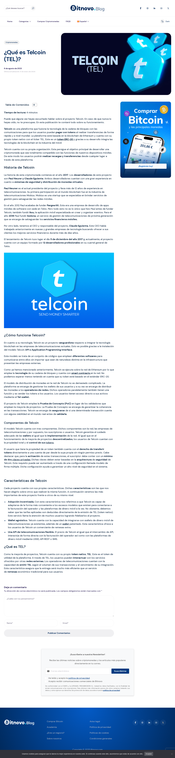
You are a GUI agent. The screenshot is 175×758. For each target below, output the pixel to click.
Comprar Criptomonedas (48, 21)
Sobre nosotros (54, 738)
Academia (52, 727)
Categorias (24, 21)
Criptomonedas (12, 42)
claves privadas (21, 459)
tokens (50, 442)
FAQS (68, 21)
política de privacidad (79, 678)
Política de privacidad (100, 727)
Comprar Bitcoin (55, 721)
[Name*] (31, 623)
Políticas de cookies (99, 732)
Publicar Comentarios (59, 633)
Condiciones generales (101, 738)
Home (9, 21)
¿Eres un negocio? (55, 732)
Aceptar (149, 754)
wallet (65, 523)
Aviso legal (95, 721)
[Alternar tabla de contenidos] (33, 105)
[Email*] (87, 623)
